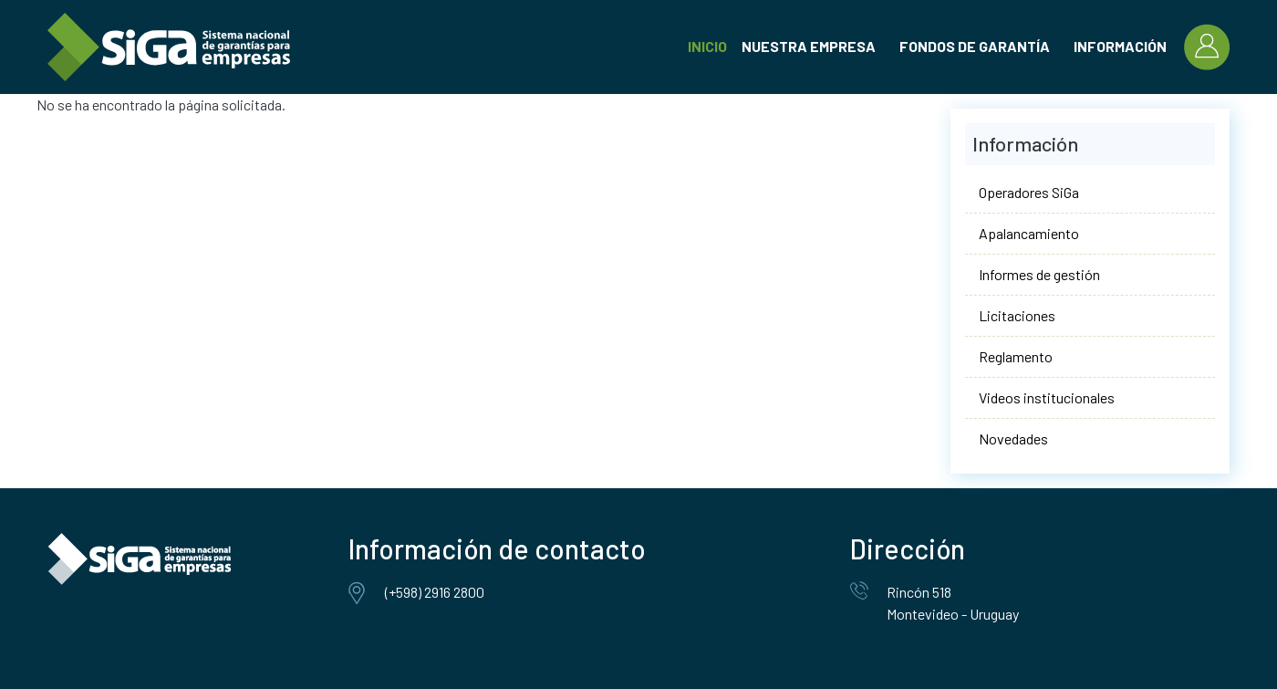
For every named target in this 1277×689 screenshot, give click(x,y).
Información (1120, 46)
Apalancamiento (1029, 233)
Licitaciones (1017, 315)
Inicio (707, 46)
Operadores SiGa (1029, 192)
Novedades (1013, 438)
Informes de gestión (1039, 274)
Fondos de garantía (974, 46)
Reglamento (1016, 356)
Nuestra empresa (809, 46)
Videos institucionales (1047, 397)
